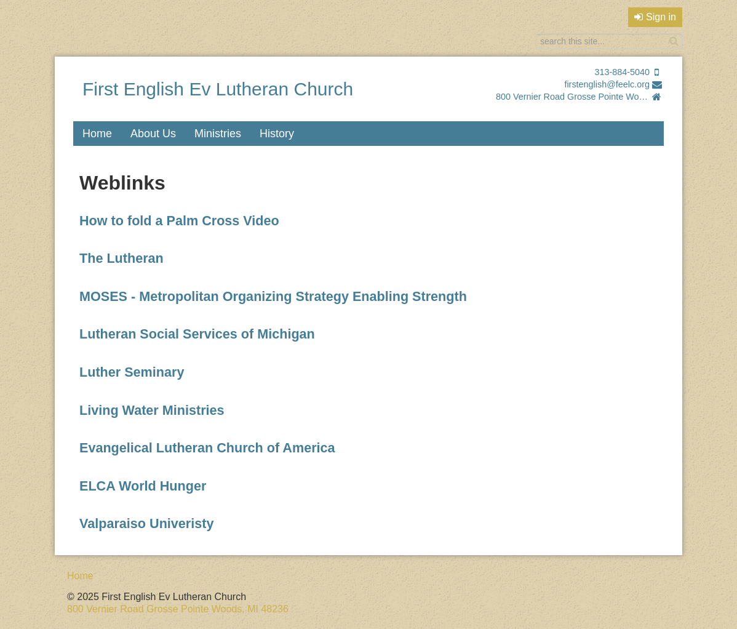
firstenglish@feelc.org (607, 84)
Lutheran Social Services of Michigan (199, 334)
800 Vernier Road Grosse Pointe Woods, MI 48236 (573, 97)
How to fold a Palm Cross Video (181, 220)
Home (97, 133)
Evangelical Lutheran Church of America (207, 447)
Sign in (655, 17)
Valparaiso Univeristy (146, 523)
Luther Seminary (133, 372)
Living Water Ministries (153, 410)
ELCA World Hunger (144, 486)
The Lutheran (121, 258)
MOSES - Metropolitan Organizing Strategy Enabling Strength (273, 296)
